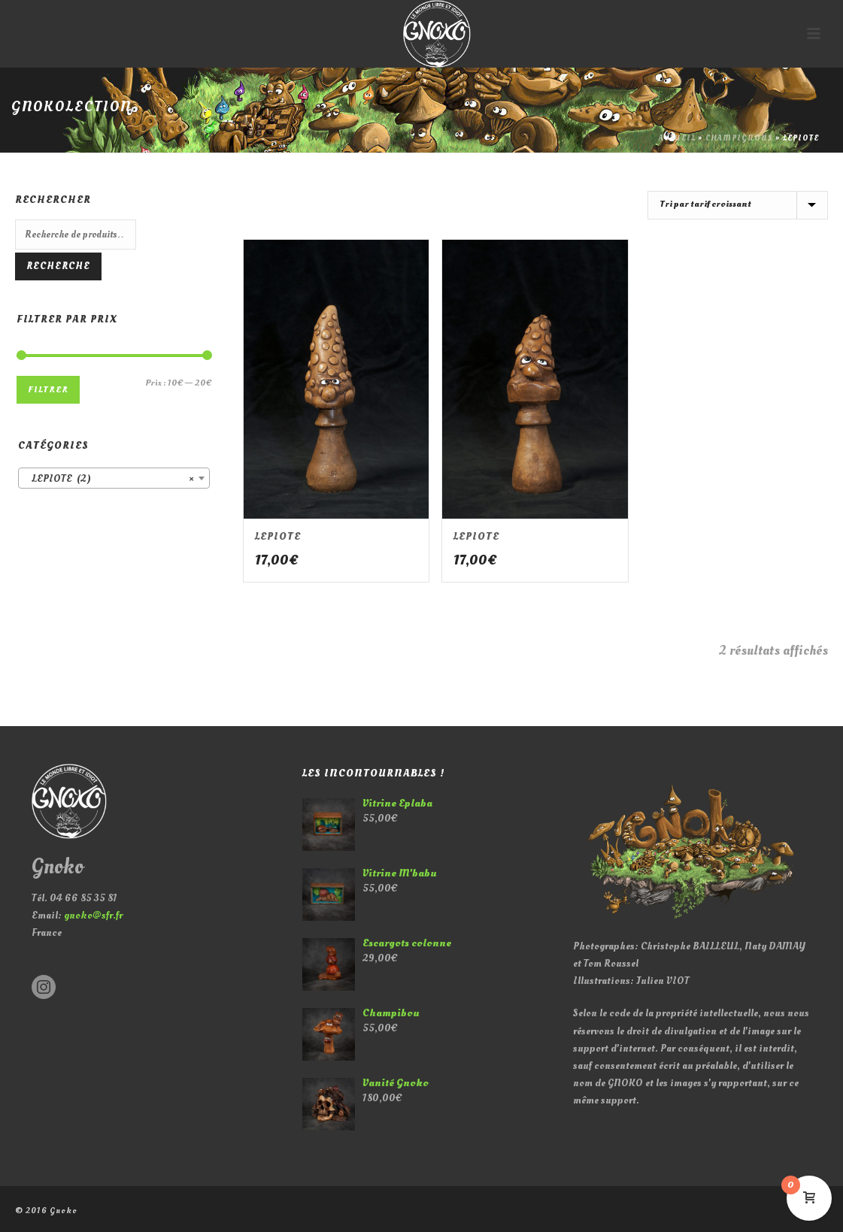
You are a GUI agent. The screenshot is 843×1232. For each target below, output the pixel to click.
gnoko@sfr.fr (93, 915)
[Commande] (737, 205)
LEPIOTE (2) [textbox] (109, 478)
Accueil (677, 138)
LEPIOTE (278, 536)
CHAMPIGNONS (739, 138)
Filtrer (48, 389)
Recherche (58, 266)
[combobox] (114, 478)
